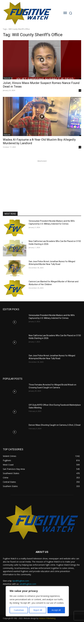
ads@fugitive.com (28, 584)
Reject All (37, 610)
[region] (37, 601)
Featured (7, 78)
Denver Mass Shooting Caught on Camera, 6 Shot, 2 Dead (54, 425)
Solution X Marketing (47, 618)
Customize (19, 610)
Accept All (56, 610)
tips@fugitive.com (20, 580)
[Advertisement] (42, 180)
